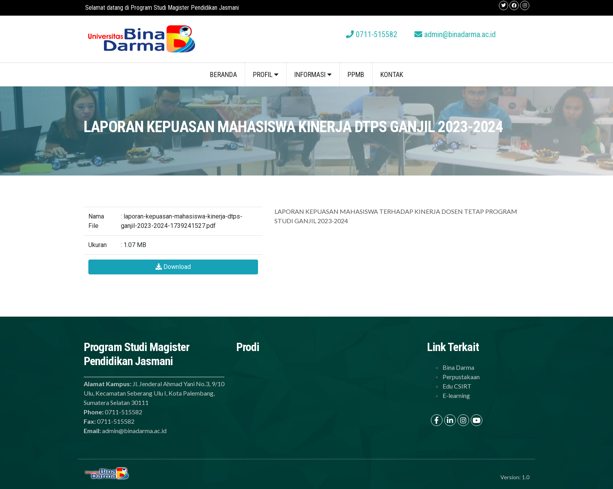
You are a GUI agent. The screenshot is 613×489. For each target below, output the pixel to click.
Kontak (391, 74)
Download (173, 266)
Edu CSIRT (457, 386)
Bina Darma (458, 367)
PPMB (356, 74)
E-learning (456, 395)
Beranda (223, 74)
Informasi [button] (313, 74)
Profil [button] (265, 74)
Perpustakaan (461, 376)
